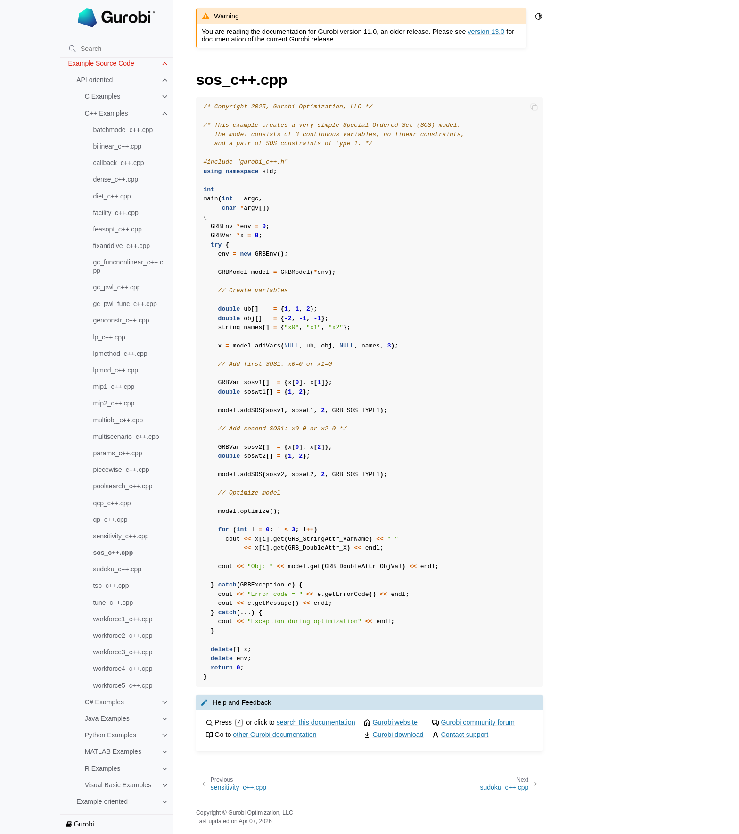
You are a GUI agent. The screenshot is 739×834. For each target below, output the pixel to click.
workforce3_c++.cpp (122, 652)
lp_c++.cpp (109, 337)
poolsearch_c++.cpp (122, 486)
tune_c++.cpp (113, 602)
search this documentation (316, 722)
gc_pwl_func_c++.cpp (124, 303)
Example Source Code (101, 63)
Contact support (464, 734)
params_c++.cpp (117, 453)
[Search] (116, 49)
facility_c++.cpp (116, 212)
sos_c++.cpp (113, 552)
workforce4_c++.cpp (122, 668)
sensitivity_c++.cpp (120, 536)
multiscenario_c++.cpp (126, 436)
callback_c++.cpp (118, 162)
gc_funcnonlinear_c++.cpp (128, 266)
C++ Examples (106, 113)
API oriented (94, 79)
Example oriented (102, 801)
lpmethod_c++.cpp (120, 353)
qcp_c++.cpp (112, 503)
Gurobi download (397, 734)
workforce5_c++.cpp (122, 685)
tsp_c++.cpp (111, 585)
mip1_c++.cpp (113, 386)
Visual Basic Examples (118, 785)
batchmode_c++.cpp (123, 129)
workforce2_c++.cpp (122, 635)
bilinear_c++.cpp (117, 146)
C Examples (102, 96)
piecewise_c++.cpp (121, 469)
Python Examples (110, 735)
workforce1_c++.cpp (122, 619)
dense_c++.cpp (115, 179)
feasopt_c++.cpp (117, 229)
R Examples (102, 768)
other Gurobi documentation (274, 734)
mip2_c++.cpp (113, 403)
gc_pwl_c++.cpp (116, 287)
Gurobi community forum (478, 722)
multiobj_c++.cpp (118, 420)
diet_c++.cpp (112, 196)
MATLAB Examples (113, 751)
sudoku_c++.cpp (117, 569)
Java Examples (107, 718)
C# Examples (104, 702)
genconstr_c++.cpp (121, 320)
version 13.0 (486, 31)
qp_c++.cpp (110, 519)
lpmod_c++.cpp (115, 370)
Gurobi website (394, 722)
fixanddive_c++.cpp (121, 245)
